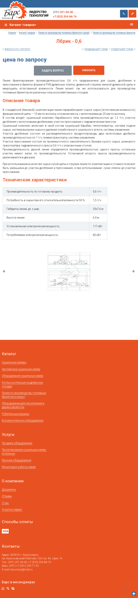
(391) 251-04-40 (17, 562)
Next (133, 271)
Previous (4, 271)
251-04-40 (63, 12)
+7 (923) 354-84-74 (64, 16)
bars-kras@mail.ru (21, 569)
